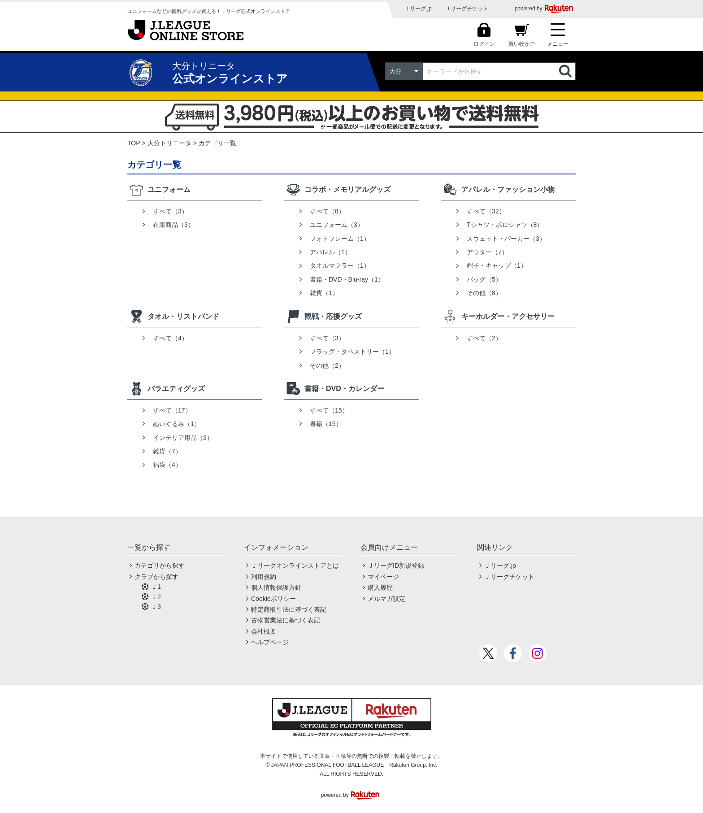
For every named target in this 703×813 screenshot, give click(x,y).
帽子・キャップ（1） (497, 265)
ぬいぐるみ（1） (176, 423)
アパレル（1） (330, 252)
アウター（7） (487, 252)
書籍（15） (326, 423)
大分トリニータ (169, 143)
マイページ (383, 576)
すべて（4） (170, 338)
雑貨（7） (167, 451)
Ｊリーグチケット (466, 8)
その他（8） (484, 292)
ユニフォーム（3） (337, 224)
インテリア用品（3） (183, 437)
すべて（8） (327, 211)
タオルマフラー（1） (340, 265)
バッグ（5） (484, 279)
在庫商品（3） (173, 224)
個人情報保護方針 (276, 587)
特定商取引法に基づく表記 (288, 609)
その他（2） (327, 365)
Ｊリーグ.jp (418, 8)
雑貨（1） (324, 292)
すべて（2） (484, 338)
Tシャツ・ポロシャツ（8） (505, 224)
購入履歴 (380, 587)
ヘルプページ (270, 642)
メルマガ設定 (386, 598)
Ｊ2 (156, 596)
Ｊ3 (156, 606)
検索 (566, 71)
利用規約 (263, 576)
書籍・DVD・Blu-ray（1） (347, 279)
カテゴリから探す (160, 565)
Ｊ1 (156, 586)
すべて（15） (329, 410)
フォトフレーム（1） (340, 238)
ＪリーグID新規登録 (396, 565)
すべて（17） (172, 410)
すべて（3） (170, 211)
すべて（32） (486, 211)
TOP (133, 143)
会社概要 (263, 631)
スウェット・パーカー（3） (506, 238)
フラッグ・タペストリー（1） (352, 351)
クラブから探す (156, 576)
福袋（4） (167, 464)
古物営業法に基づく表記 (285, 620)
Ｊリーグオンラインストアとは (295, 565)
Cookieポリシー (273, 598)
